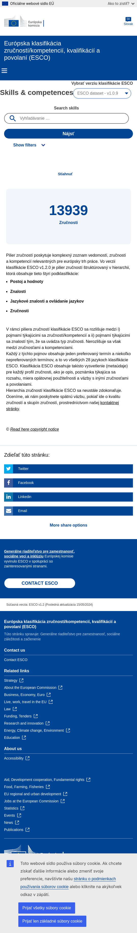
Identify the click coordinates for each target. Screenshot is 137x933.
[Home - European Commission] (28, 21)
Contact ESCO (16, 660)
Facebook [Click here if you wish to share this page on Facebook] (26, 483)
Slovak (128, 21)
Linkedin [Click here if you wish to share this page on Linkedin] (24, 497)
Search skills (66, 108)
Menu (4, 70)
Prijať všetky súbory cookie (46, 908)
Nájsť (69, 133)
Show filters (24, 145)
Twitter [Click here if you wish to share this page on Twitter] (23, 469)
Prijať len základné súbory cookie (52, 921)
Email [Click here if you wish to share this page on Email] (22, 511)
